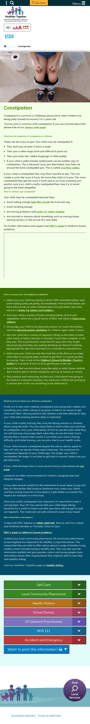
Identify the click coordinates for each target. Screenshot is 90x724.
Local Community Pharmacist (43, 594)
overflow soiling (70, 167)
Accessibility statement (23, 715)
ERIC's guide (57, 225)
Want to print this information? (34, 649)
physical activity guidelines (32, 330)
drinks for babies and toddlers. (36, 310)
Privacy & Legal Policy (49, 715)
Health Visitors (43, 603)
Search (12, 3)
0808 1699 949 (46, 522)
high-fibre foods (40, 202)
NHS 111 (43, 631)
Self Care (43, 585)
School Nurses (43, 612)
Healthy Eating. (55, 565)
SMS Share (40, 2)
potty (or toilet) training (50, 211)
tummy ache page (35, 127)
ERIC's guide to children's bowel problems (28, 532)
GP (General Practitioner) (43, 621)
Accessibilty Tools (17, 27)
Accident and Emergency (43, 640)
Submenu (6, 3)
